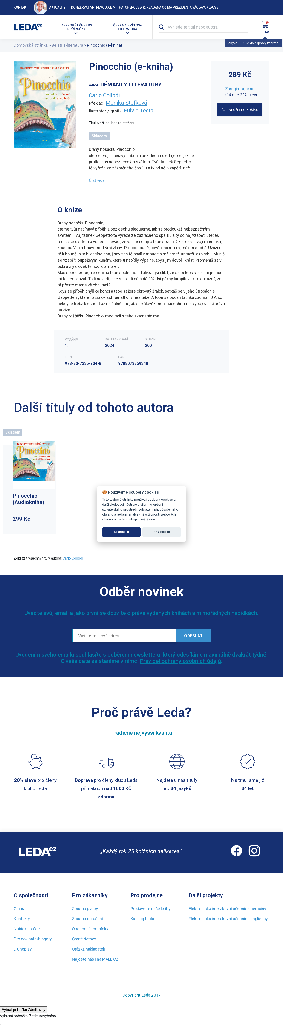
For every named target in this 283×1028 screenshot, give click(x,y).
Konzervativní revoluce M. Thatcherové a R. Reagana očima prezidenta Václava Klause (144, 7)
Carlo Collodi (104, 95)
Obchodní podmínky (90, 928)
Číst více (97, 180)
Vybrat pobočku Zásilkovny (23, 1010)
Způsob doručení (87, 918)
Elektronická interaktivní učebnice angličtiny (228, 918)
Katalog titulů (142, 918)
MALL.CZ (110, 959)
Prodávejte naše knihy (150, 908)
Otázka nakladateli (88, 949)
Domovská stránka (31, 45)
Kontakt (21, 7)
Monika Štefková (126, 103)
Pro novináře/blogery (33, 939)
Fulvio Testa (138, 110)
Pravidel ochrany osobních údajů (180, 661)
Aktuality (50, 7)
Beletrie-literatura (67, 45)
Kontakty (22, 918)
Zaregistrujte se (239, 88)
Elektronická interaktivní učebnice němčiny (227, 908)
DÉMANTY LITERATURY (131, 84)
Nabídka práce (27, 928)
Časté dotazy (84, 939)
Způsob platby (85, 908)
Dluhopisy (23, 949)
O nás (19, 908)
